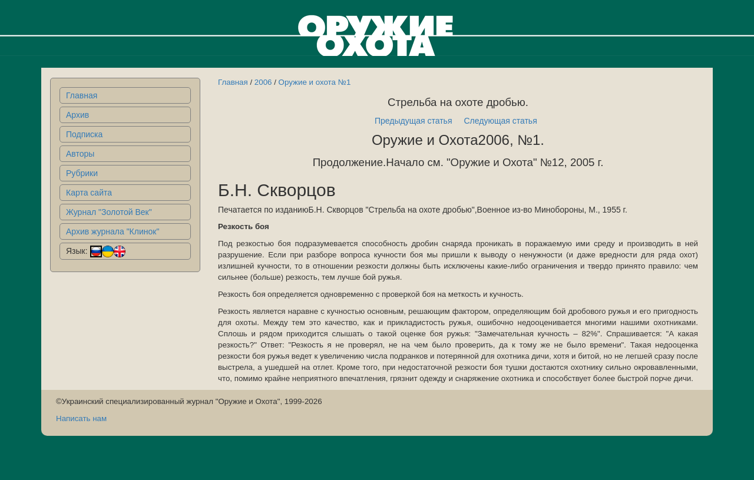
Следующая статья (500, 120)
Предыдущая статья (413, 120)
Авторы (80, 153)
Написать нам (81, 418)
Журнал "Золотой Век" (109, 212)
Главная (81, 95)
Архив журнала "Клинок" (112, 231)
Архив (77, 115)
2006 (263, 82)
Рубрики (82, 173)
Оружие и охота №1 (315, 82)
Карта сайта (89, 192)
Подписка (84, 134)
